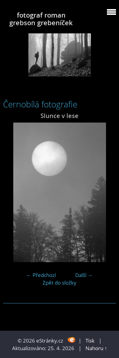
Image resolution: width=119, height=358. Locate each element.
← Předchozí (41, 275)
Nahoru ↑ (96, 348)
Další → (84, 275)
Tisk (90, 340)
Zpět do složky (59, 282)
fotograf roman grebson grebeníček (41, 18)
